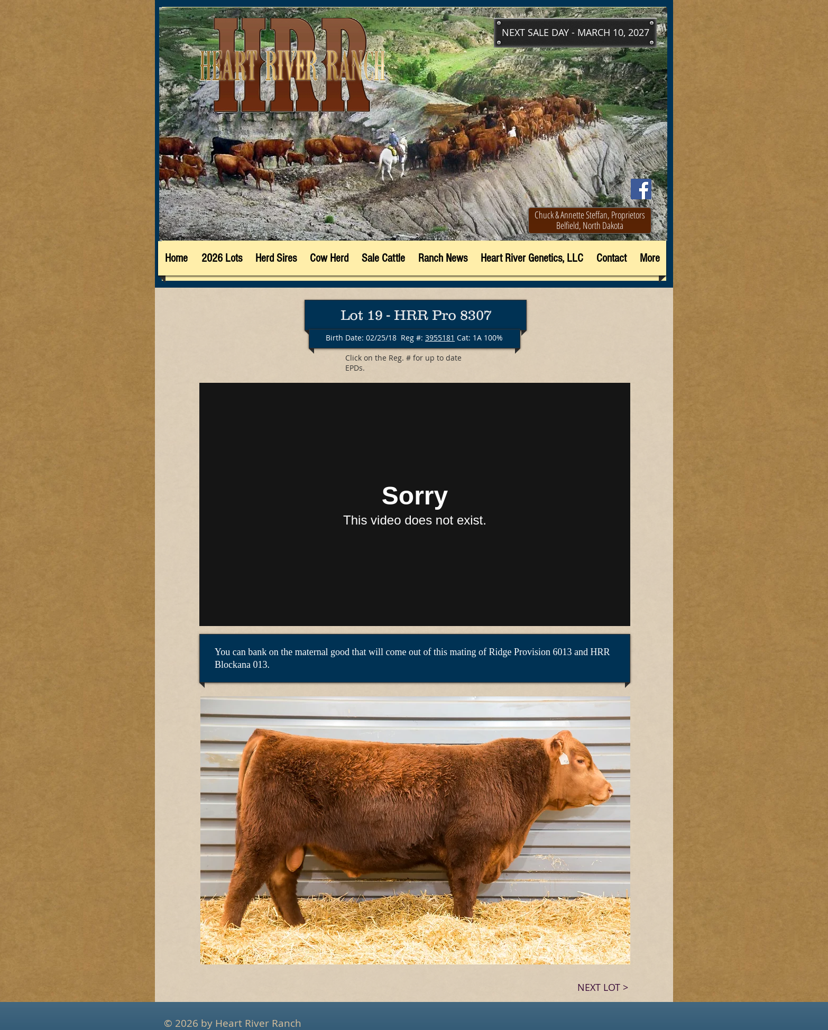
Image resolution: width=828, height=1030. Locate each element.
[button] (575, 33)
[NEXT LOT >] (602, 987)
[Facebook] (641, 189)
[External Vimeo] (414, 504)
